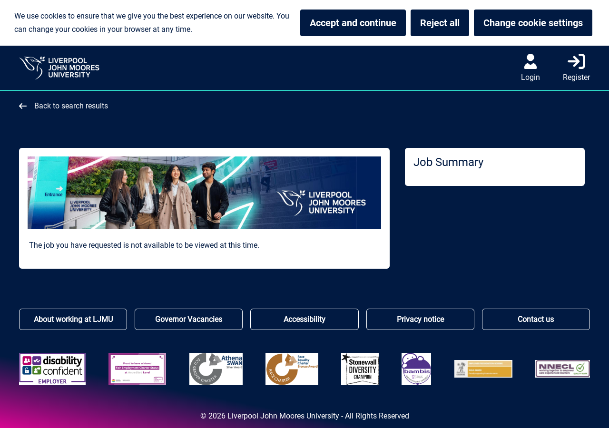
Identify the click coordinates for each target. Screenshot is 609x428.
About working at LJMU (73, 319)
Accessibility (304, 319)
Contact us (536, 319)
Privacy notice (420, 319)
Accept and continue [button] (353, 23)
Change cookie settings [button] (537, 23)
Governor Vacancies (188, 319)
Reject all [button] (440, 23)
